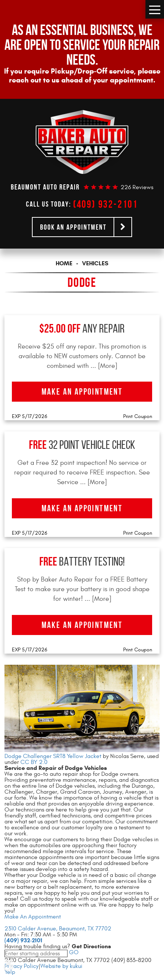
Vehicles (95, 263)
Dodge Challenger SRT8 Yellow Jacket (52, 756)
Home (64, 263)
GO (73, 952)
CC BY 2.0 (33, 762)
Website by (61, 966)
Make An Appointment (32, 916)
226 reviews (137, 187)
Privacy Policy (21, 966)
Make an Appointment (82, 391)
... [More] (103, 366)
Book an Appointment (73, 227)
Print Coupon (137, 416)
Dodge (82, 282)
